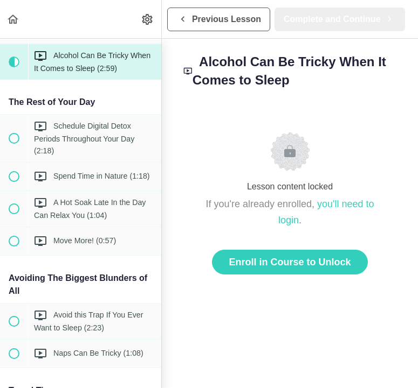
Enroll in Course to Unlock (290, 262)
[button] (13, 19)
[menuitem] (147, 19)
